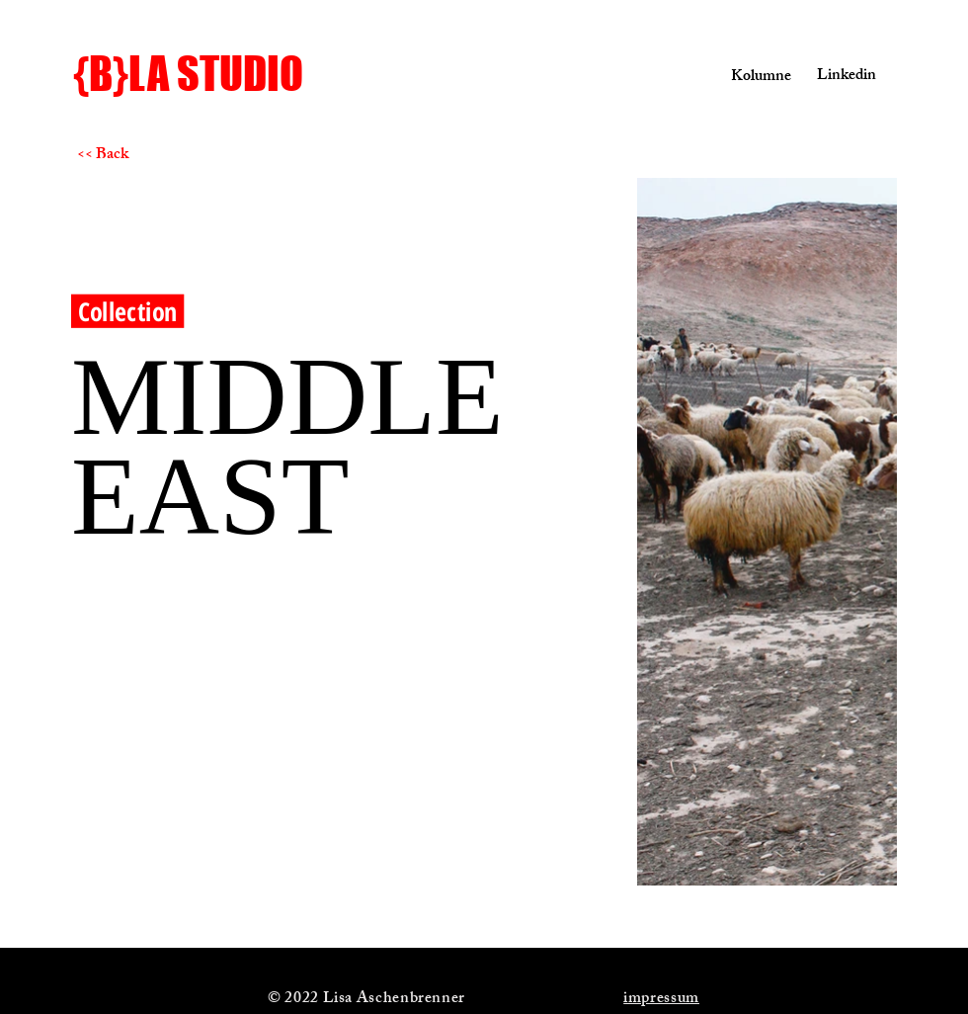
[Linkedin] (841, 77)
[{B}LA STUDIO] (225, 74)
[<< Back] (147, 156)
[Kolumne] (751, 78)
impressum (661, 999)
